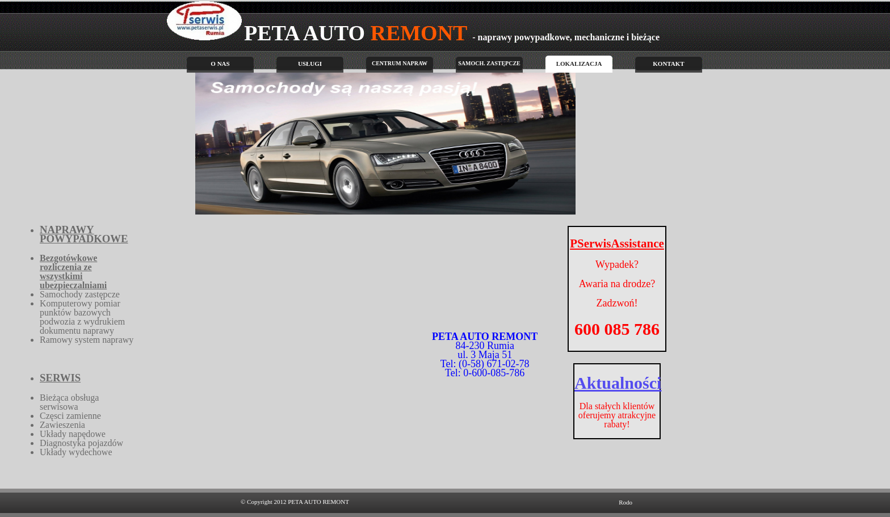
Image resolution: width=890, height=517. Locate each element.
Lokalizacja (579, 63)
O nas (220, 63)
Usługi (310, 63)
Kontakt (668, 63)
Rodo (625, 502)
